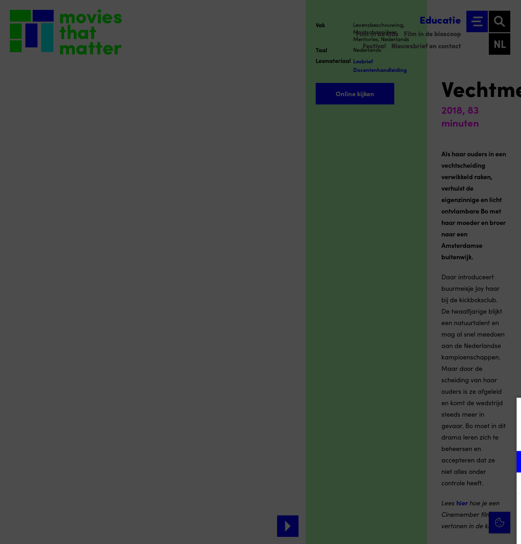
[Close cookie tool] (510, 411)
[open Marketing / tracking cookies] (509, 483)
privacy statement (431, 438)
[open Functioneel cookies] (509, 462)
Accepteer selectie (460, 530)
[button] (453, 461)
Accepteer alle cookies (460, 510)
